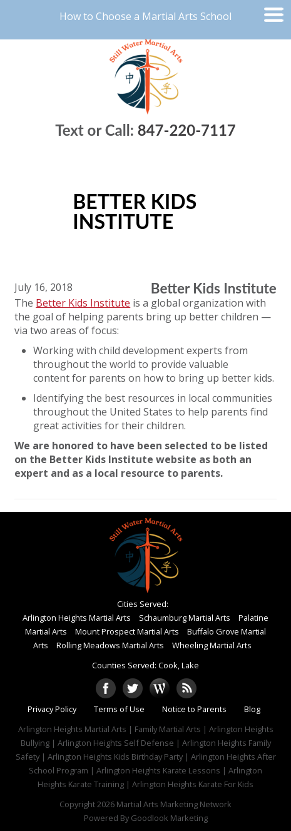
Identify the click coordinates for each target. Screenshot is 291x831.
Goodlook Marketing (169, 817)
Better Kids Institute (83, 303)
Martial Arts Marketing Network (174, 804)
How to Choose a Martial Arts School (145, 16)
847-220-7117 (187, 130)
